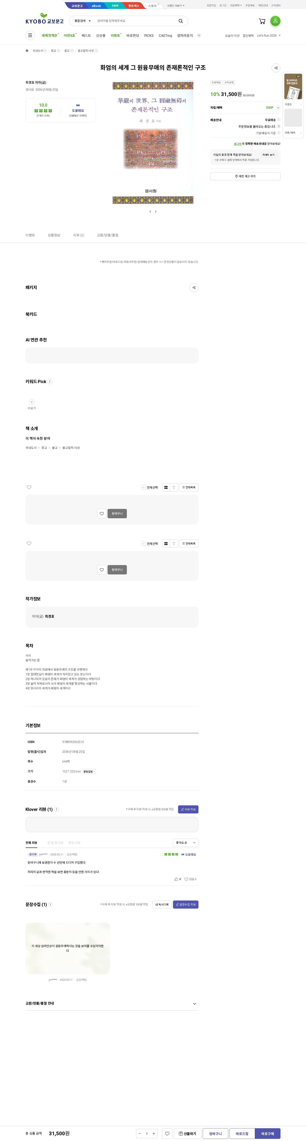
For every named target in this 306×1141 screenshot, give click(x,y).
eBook (96, 6)
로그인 (223, 5)
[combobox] (81, 21)
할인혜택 (248, 35)
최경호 (30, 82)
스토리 (152, 6)
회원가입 (211, 5)
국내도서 (38, 50)
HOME (27, 51)
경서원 (30, 89)
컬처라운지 (185, 36)
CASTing (165, 36)
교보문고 (77, 6)
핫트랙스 (133, 6)
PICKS (149, 36)
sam (115, 5)
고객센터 (275, 5)
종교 (53, 50)
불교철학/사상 (86, 50)
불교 (66, 50)
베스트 (86, 36)
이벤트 (288, 104)
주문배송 (250, 5)
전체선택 (152, 487)
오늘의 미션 (232, 35)
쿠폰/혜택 (290, 132)
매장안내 (263, 5)
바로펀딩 (132, 36)
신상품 (101, 36)
